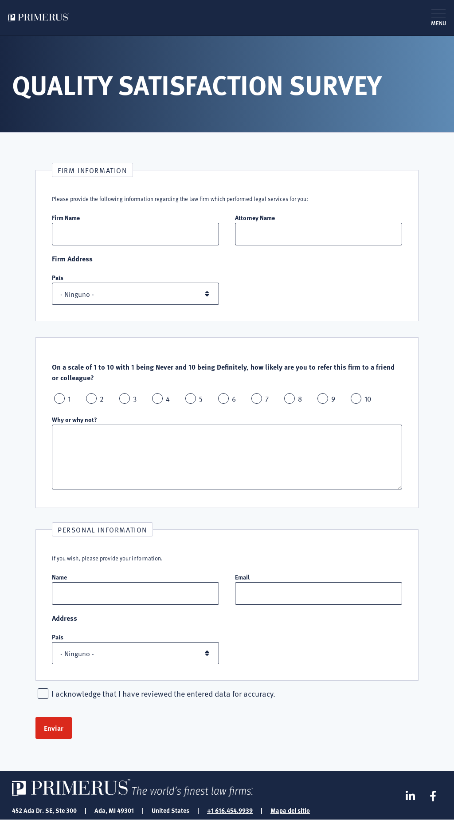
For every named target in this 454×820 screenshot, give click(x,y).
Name (59, 576)
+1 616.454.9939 (230, 810)
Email (242, 576)
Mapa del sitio (290, 810)
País (57, 277)
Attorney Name (255, 217)
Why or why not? (74, 419)
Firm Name (66, 217)
